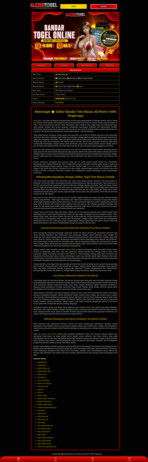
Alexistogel (37, 121)
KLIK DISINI (59, 103)
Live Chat (129, 459)
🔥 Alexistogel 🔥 (61, 74)
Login (92, 459)
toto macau (91, 166)
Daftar (55, 459)
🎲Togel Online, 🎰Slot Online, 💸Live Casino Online (74, 78)
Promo (18, 459)
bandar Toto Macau (49, 334)
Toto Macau (73, 249)
